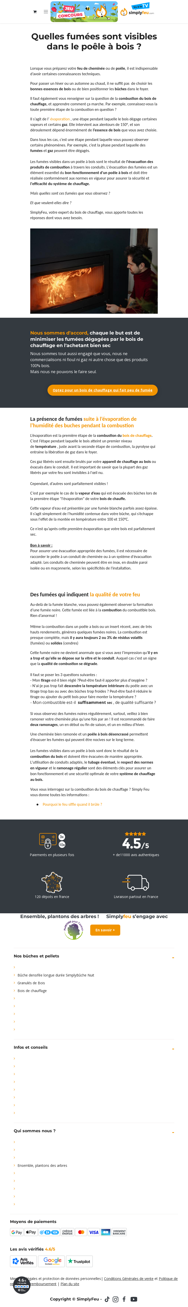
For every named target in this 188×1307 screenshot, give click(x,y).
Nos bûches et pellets (36, 956)
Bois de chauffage (32, 990)
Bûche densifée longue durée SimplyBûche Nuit (56, 975)
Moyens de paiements (33, 1221)
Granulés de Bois (31, 983)
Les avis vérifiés (32, 1249)
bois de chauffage (137, 435)
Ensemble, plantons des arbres (42, 1165)
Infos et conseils (31, 1047)
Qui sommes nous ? (35, 1130)
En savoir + (105, 930)
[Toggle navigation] (45, 11)
